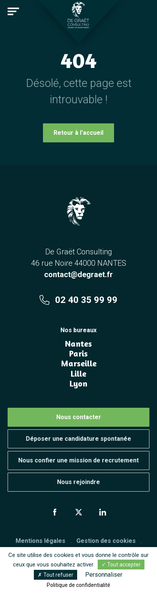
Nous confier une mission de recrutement (78, 460)
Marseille (79, 363)
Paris (78, 353)
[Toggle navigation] (13, 11)
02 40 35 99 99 (78, 300)
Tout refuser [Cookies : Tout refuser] (55, 575)
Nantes (78, 344)
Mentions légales (40, 540)
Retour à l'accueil (78, 132)
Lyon (78, 383)
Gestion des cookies (106, 540)
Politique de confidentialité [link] (78, 585)
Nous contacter (78, 417)
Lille (78, 374)
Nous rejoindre (78, 482)
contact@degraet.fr (78, 274)
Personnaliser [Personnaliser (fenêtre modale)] (103, 574)
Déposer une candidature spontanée (78, 438)
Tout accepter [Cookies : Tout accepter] (121, 564)
